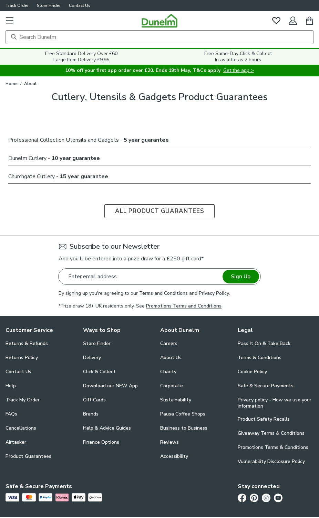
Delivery (92, 357)
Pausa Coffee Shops (182, 414)
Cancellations (21, 428)
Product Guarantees (28, 456)
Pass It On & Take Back (264, 343)
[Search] (159, 37)
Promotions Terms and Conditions (184, 306)
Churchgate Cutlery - (58, 176)
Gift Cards (94, 400)
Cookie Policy (252, 371)
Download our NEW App (110, 385)
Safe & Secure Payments (266, 385)
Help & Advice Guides (107, 428)
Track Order (17, 5)
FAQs (11, 414)
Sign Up (240, 276)
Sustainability (175, 400)
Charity (168, 371)
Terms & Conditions (259, 357)
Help (11, 385)
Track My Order (23, 400)
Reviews (169, 442)
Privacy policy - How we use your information (274, 403)
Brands (91, 414)
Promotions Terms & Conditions (273, 447)
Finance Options (101, 442)
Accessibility (174, 456)
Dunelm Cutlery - (54, 158)
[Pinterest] (254, 497)
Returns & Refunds (27, 343)
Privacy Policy (214, 293)
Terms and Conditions (163, 293)
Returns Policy (22, 357)
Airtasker (16, 442)
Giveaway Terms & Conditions (271, 433)
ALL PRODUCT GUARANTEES (159, 211)
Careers (168, 343)
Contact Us (79, 5)
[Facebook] (242, 497)
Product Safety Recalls (264, 419)
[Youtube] (278, 497)
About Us (171, 357)
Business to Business (183, 428)
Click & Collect (99, 371)
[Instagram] (266, 497)
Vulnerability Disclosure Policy (271, 461)
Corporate (171, 385)
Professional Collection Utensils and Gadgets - (88, 140)
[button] (10, 21)
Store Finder (49, 5)
